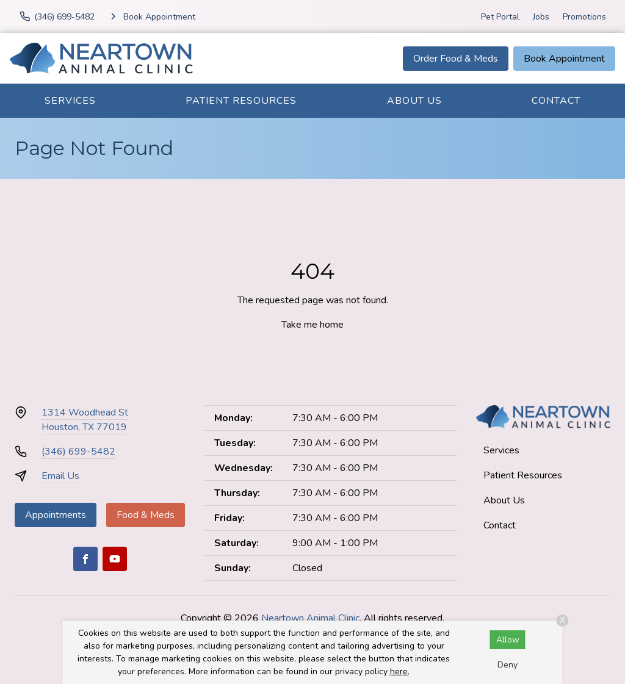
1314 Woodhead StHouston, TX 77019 (85, 420)
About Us (414, 100)
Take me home (312, 324)
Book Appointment (564, 58)
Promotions (584, 17)
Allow (507, 640)
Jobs (541, 17)
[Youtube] (115, 559)
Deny (507, 665)
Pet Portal (500, 17)
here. (400, 671)
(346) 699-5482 (78, 451)
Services (70, 100)
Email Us (60, 476)
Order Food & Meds (455, 58)
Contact (556, 100)
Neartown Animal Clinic (310, 618)
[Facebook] (85, 559)
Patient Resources (241, 100)
